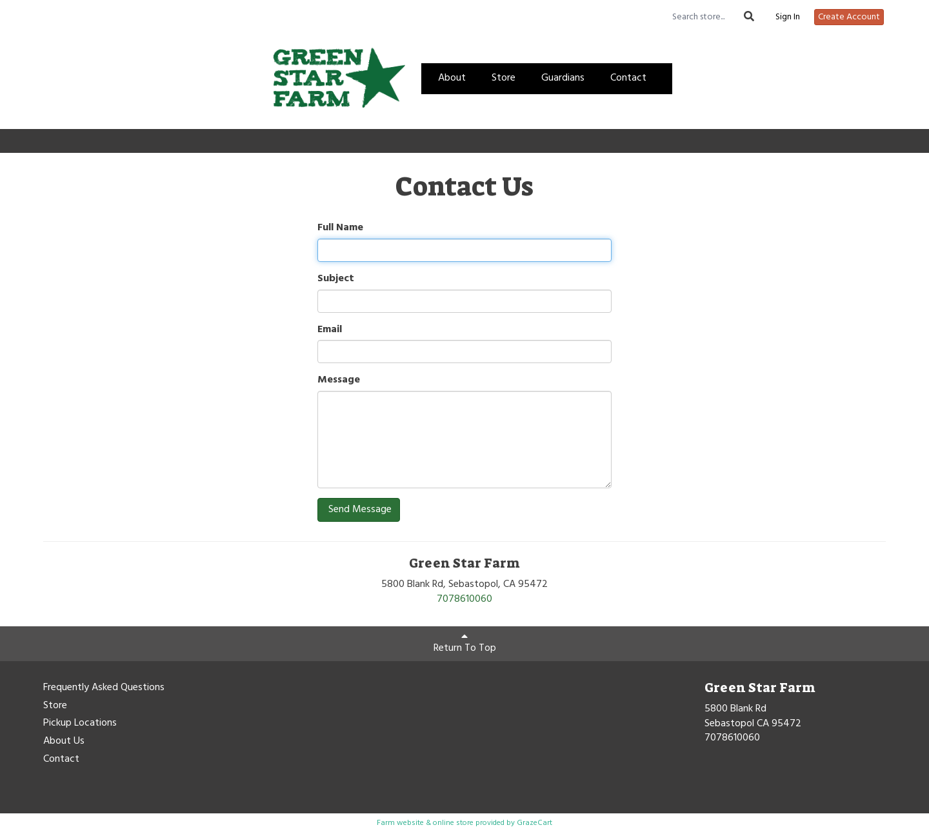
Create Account (849, 17)
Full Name (340, 228)
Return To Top (465, 644)
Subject (335, 279)
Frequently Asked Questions (104, 688)
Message (338, 380)
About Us (64, 742)
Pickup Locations (80, 723)
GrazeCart (534, 823)
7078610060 (464, 599)
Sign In (787, 17)
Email (329, 330)
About (452, 78)
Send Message (359, 509)
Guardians (562, 78)
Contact (628, 78)
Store (503, 78)
